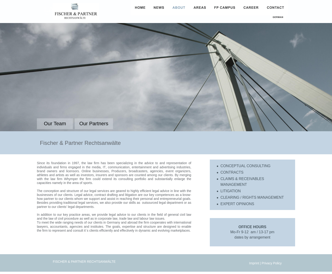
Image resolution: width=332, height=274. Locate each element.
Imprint (254, 263)
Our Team (55, 123)
